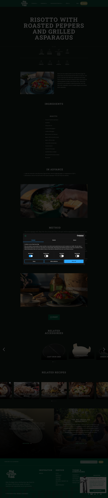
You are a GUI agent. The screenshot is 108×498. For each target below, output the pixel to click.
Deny (34, 261)
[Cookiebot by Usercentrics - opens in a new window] (77, 236)
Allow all (74, 261)
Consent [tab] (33, 240)
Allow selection (54, 261)
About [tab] (74, 240)
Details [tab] (54, 240)
